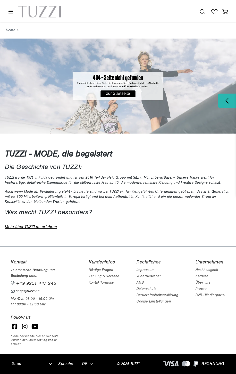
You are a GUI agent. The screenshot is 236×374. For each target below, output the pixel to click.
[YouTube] (35, 326)
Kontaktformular (101, 282)
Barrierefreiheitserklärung (157, 295)
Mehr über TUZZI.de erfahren (31, 227)
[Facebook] (14, 326)
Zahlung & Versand (104, 276)
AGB (140, 282)
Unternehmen (209, 262)
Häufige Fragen (101, 270)
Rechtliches (148, 262)
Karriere (201, 276)
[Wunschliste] (214, 11)
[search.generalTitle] (202, 11)
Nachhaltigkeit (206, 270)
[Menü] (10, 12)
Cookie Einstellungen (153, 301)
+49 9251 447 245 (33, 283)
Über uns (202, 282)
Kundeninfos (102, 262)
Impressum (145, 270)
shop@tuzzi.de (25, 291)
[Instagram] (25, 326)
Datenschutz (146, 289)
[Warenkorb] (225, 12)
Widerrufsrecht (148, 276)
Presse (201, 289)
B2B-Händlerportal (210, 295)
